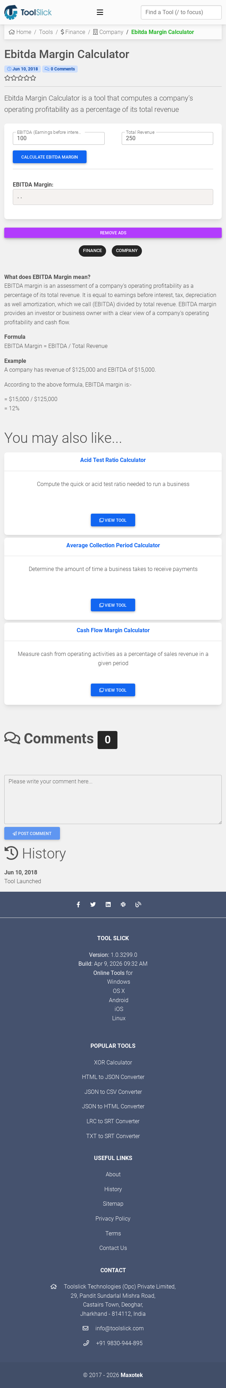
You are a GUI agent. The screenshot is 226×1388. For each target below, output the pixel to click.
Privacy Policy (113, 1218)
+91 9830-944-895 (113, 1343)
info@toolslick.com (113, 1328)
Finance (73, 32)
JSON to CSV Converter (113, 1092)
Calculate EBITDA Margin (49, 157)
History (113, 1189)
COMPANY (127, 250)
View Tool (113, 520)
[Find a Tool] (181, 12)
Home (20, 32)
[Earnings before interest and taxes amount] (59, 138)
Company (108, 32)
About (113, 1174)
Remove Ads (113, 232)
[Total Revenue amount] (168, 138)
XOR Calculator (113, 1062)
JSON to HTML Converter (113, 1106)
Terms (113, 1233)
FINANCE (92, 250)
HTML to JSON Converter (113, 1077)
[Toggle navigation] (100, 12)
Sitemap (113, 1203)
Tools (46, 32)
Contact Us (113, 1248)
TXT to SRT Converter (113, 1136)
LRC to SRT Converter (113, 1121)
